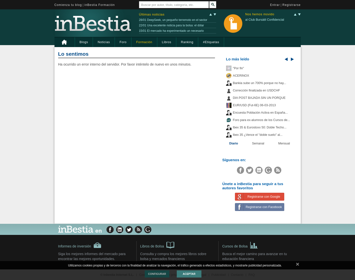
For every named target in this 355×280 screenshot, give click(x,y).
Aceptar (189, 273)
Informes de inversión (80, 245)
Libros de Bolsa (157, 244)
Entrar (275, 5)
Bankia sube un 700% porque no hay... (259, 83)
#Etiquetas (211, 42)
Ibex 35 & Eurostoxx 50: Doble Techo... (260, 127)
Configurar (157, 273)
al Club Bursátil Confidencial (264, 19)
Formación (144, 42)
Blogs (84, 42)
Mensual (284, 143)
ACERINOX (241, 75)
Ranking (187, 42)
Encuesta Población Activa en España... (260, 112)
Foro (123, 42)
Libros (166, 42)
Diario (233, 143)
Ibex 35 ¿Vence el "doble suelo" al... (258, 135)
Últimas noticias (152, 14)
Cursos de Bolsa (240, 244)
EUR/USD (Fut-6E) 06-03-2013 (254, 105)
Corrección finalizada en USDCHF (256, 90)
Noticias (104, 42)
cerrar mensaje (298, 265)
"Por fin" (238, 68)
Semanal (258, 143)
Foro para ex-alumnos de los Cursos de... (261, 120)
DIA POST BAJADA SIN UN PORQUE (259, 98)
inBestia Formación (100, 5)
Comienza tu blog (68, 5)
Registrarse (292, 5)
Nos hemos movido (259, 14)
